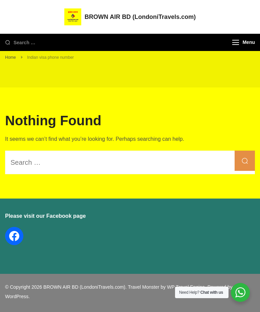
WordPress (16, 296)
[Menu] (235, 42)
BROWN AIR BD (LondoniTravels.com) (140, 17)
